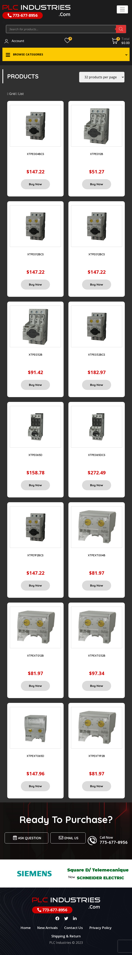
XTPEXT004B (96, 555)
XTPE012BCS (35, 254)
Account (18, 41)
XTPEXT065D (35, 756)
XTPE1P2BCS (35, 555)
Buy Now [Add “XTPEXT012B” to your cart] (35, 686)
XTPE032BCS (96, 354)
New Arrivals (47, 927)
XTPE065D (35, 455)
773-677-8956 (23, 15)
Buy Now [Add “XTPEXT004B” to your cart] (96, 585)
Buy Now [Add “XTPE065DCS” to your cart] (96, 485)
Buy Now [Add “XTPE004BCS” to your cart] (35, 184)
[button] (66, 54)
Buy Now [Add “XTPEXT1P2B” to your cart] (96, 786)
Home (25, 927)
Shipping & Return (66, 936)
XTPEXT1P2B (96, 756)
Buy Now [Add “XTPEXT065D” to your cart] (35, 786)
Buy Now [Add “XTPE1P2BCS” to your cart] (35, 585)
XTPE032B (35, 354)
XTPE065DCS (96, 455)
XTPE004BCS (35, 154)
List (20, 94)
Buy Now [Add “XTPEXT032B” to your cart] (96, 686)
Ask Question (26, 837)
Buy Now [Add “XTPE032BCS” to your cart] (96, 385)
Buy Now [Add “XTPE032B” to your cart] (35, 385)
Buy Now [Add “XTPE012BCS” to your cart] (35, 284)
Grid (11, 94)
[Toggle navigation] (122, 9)
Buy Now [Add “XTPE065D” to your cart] (35, 485)
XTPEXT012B (35, 655)
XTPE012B (96, 154)
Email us (68, 837)
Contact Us (73, 927)
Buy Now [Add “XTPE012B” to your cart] (96, 184)
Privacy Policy (100, 927)
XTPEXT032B (96, 655)
